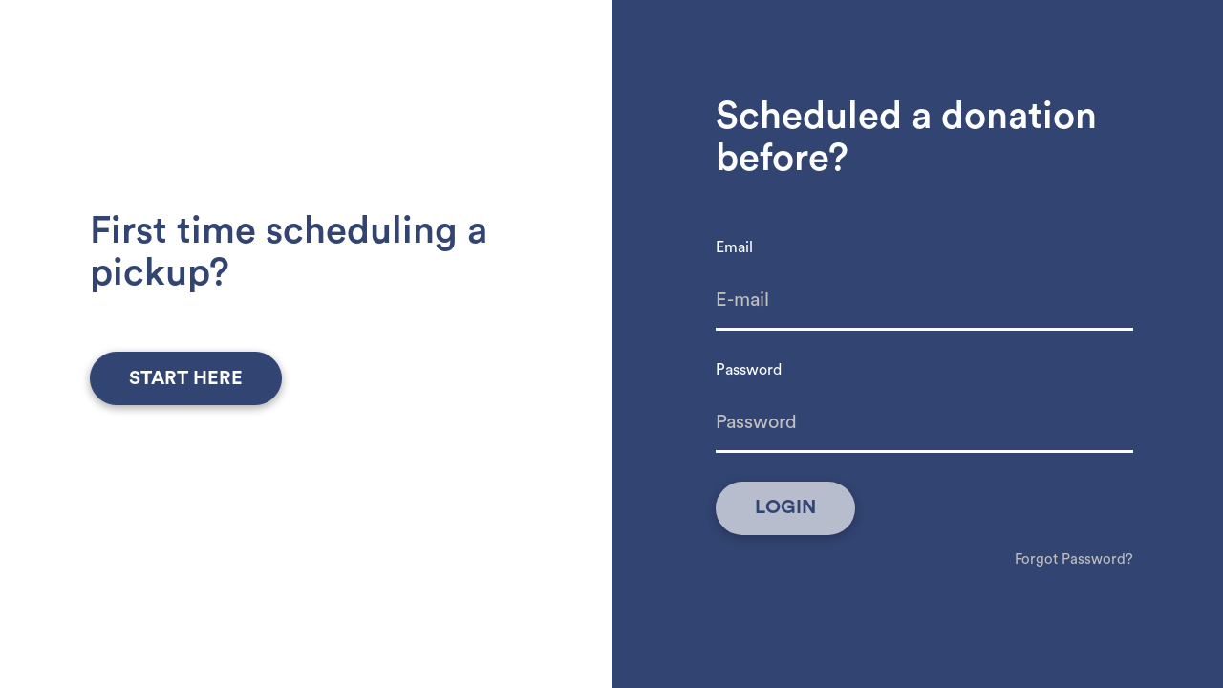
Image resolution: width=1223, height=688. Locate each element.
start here (186, 378)
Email (734, 247)
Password (749, 369)
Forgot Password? (1074, 559)
